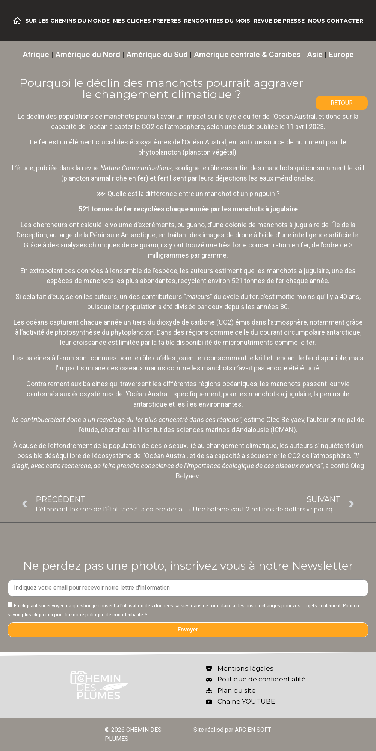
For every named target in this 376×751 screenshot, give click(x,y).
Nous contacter (335, 20)
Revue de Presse (279, 20)
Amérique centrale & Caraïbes (247, 54)
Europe (341, 54)
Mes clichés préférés (147, 20)
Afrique (36, 54)
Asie (315, 54)
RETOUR (342, 102)
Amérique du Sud (157, 54)
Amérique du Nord (87, 54)
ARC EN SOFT (253, 729)
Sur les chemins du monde (67, 20)
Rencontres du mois (217, 20)
